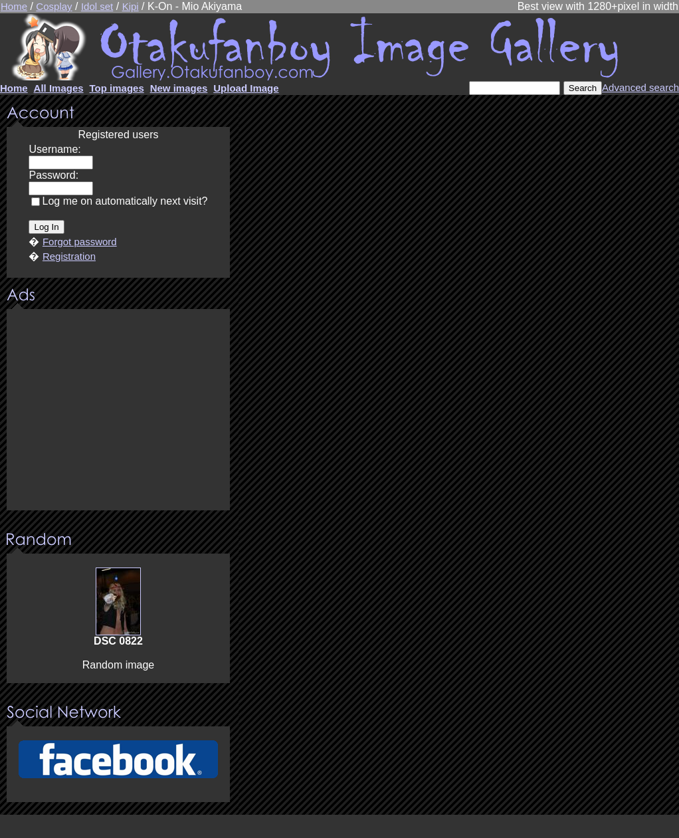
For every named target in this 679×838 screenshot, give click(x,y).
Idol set (97, 6)
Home (14, 6)
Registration (69, 256)
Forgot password (80, 241)
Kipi (130, 6)
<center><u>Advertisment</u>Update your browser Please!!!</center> (118, 410)
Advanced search (640, 87)
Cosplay (54, 6)
